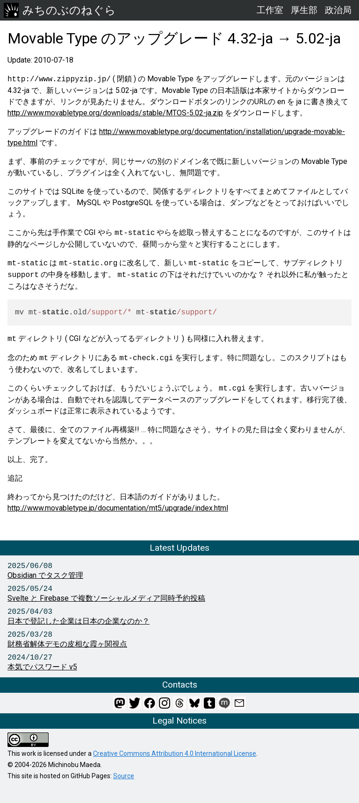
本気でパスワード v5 (42, 666)
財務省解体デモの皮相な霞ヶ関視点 (67, 644)
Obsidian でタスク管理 (45, 575)
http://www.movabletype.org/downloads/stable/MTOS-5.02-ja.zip (115, 112)
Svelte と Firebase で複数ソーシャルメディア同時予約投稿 (106, 598)
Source (123, 776)
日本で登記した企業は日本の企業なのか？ (78, 621)
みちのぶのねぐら (60, 10)
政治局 (338, 10)
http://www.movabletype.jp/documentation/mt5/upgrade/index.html (117, 508)
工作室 (270, 10)
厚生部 (304, 10)
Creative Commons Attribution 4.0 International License (174, 753)
